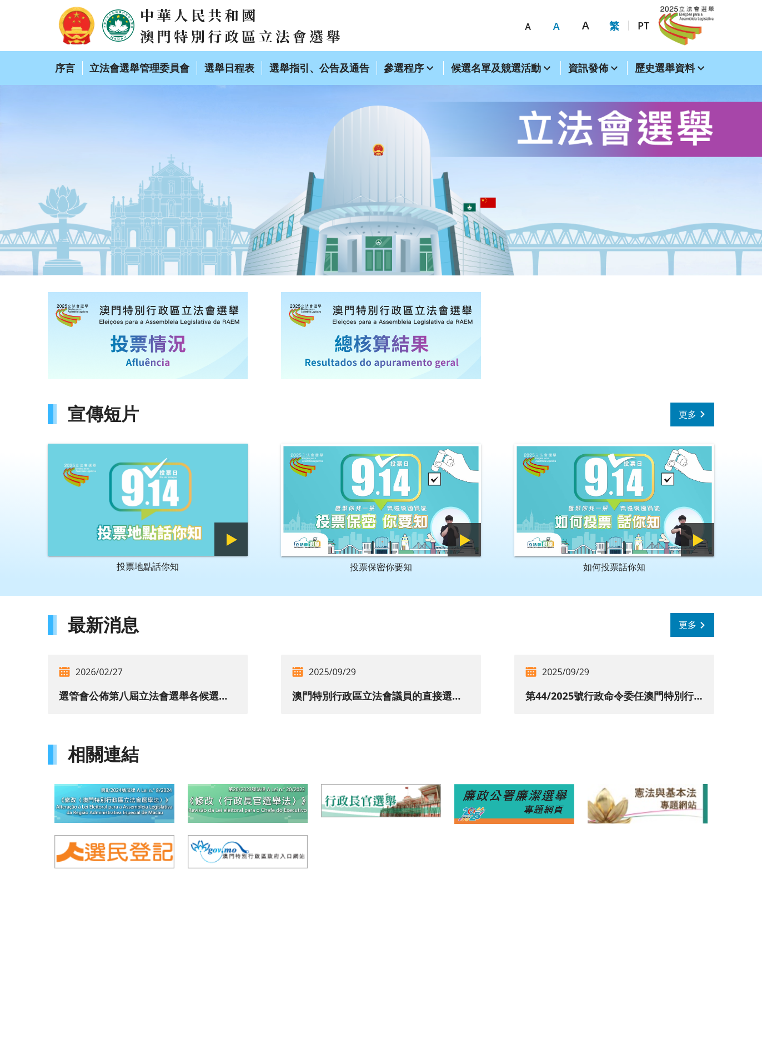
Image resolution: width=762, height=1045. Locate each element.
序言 (65, 67)
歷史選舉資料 (665, 67)
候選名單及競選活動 (496, 67)
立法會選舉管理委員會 (139, 67)
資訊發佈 (588, 67)
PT (643, 26)
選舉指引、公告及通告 (319, 67)
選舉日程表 (229, 67)
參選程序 (404, 67)
